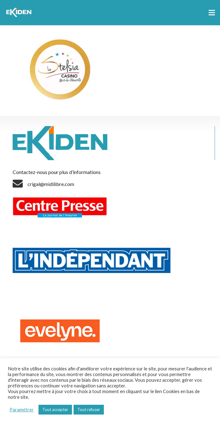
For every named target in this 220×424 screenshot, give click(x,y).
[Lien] (19, 12)
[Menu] (212, 12)
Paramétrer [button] (21, 409)
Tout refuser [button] (88, 409)
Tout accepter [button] (55, 409)
